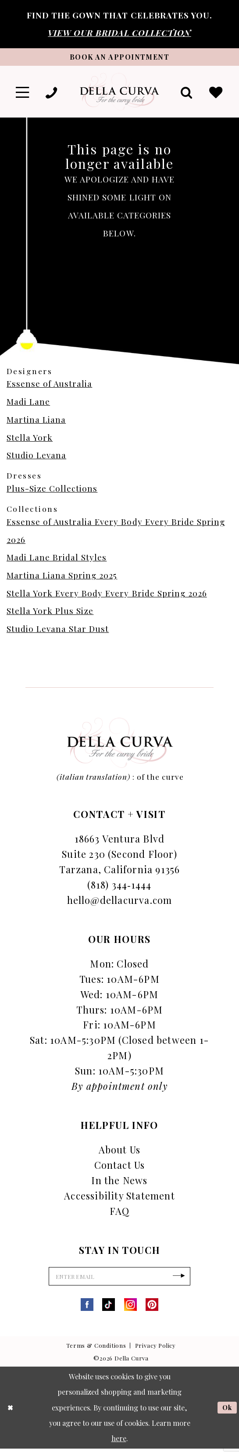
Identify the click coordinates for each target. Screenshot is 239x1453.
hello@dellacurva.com (119, 902)
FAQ (120, 1213)
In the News (119, 1182)
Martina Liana (36, 422)
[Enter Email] (119, 1280)
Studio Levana (36, 457)
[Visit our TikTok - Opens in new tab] (108, 1309)
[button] (23, 94)
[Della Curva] (120, 94)
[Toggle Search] (185, 94)
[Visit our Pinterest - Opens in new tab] (152, 1309)
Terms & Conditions (96, 1349)
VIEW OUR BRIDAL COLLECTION (119, 32)
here (118, 1442)
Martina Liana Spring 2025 (62, 577)
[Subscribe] (184, 1280)
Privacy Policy (155, 1349)
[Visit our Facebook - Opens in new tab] (87, 1309)
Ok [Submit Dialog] (226, 1412)
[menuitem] (23, 94)
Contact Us (119, 1167)
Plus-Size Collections (52, 491)
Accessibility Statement (119, 1198)
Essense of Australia (49, 386)
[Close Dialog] (10, 1412)
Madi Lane (28, 404)
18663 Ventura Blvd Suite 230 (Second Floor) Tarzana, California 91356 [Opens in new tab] (119, 856)
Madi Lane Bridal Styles (57, 559)
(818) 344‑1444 (119, 886)
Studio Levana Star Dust (58, 631)
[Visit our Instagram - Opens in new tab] (130, 1309)
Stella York (30, 439)
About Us (120, 1152)
